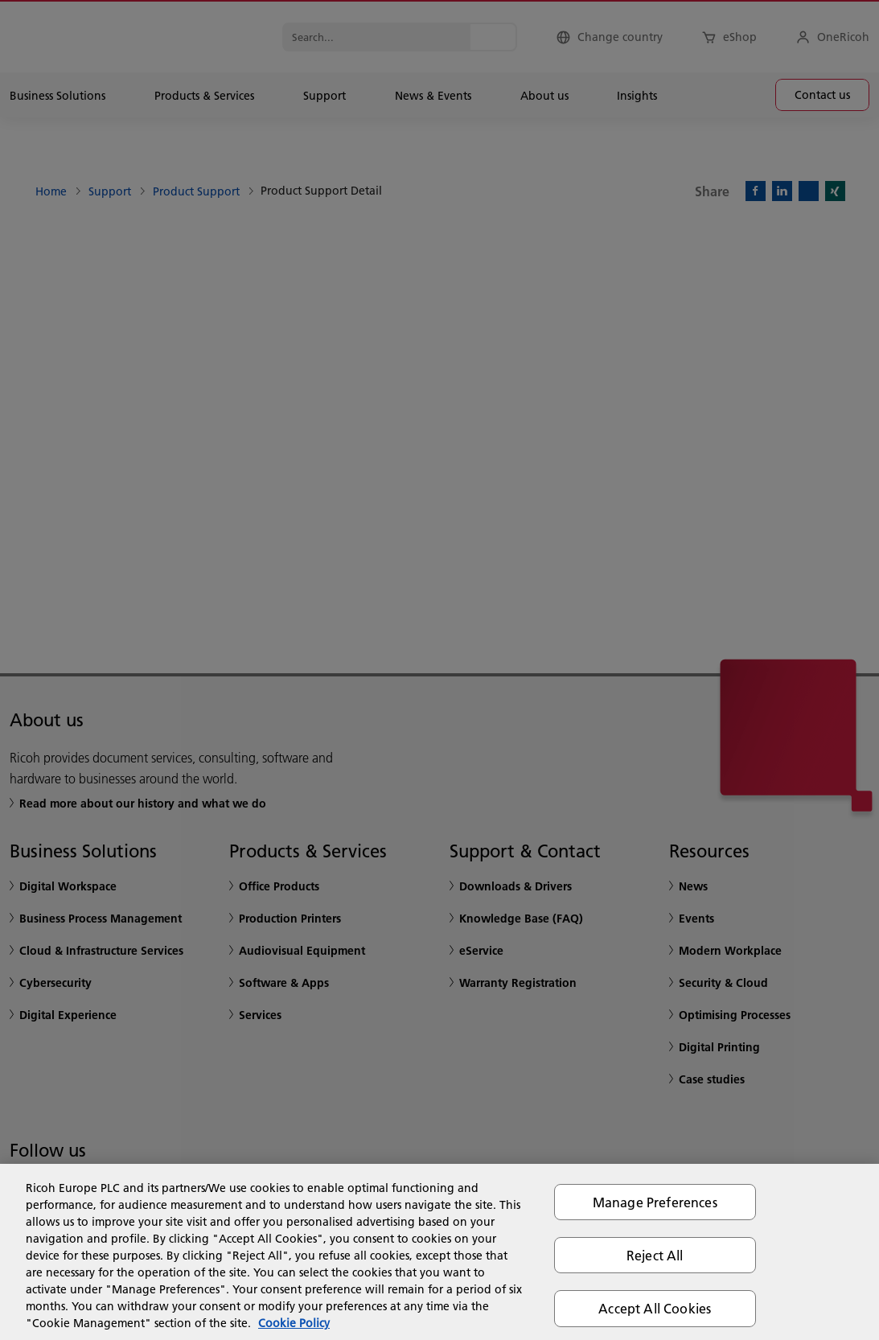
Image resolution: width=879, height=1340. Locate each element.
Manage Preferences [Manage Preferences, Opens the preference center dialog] (655, 1202)
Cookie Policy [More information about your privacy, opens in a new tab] (294, 1323)
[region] (439, 1252)
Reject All (655, 1255)
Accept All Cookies (654, 1308)
